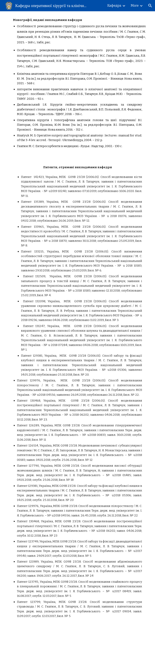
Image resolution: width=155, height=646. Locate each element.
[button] (150, 5)
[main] (77, 85)
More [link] (135, 5)
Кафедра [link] (114, 5)
